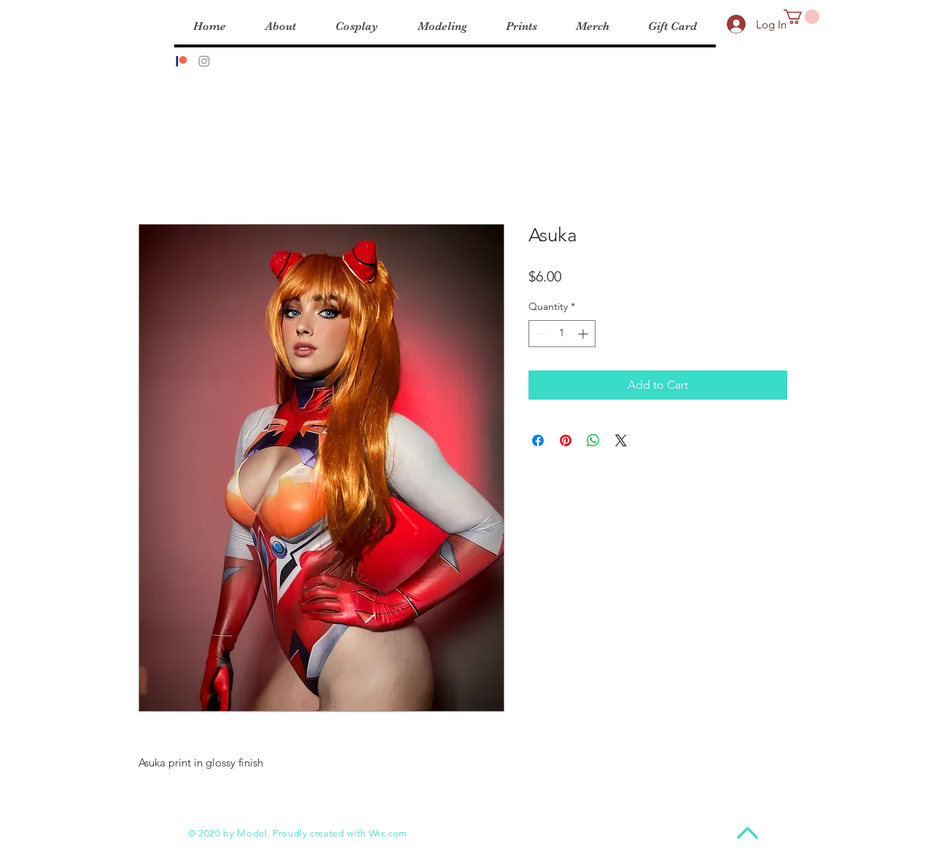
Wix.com (388, 833)
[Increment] (584, 333)
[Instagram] (204, 61)
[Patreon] (181, 61)
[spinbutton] (562, 333)
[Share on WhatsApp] (593, 440)
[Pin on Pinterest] (565, 440)
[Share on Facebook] (538, 440)
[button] (801, 16)
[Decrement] (540, 333)
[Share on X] (621, 440)
